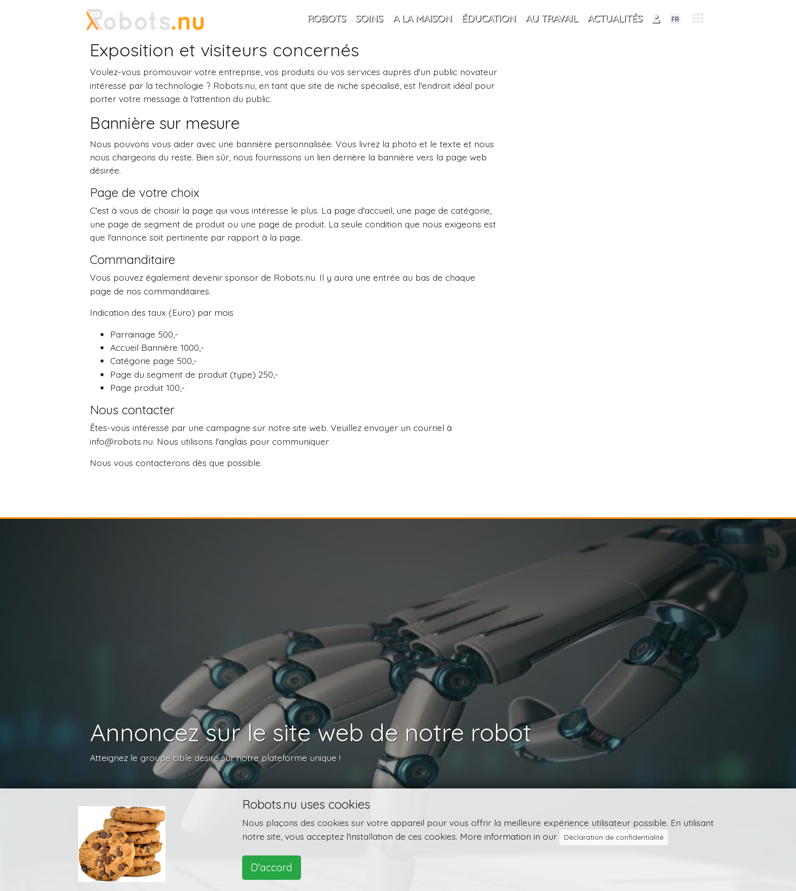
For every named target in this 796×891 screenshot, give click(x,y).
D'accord (271, 867)
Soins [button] (369, 18)
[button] (698, 18)
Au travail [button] (551, 18)
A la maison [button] (422, 18)
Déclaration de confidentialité (614, 837)
